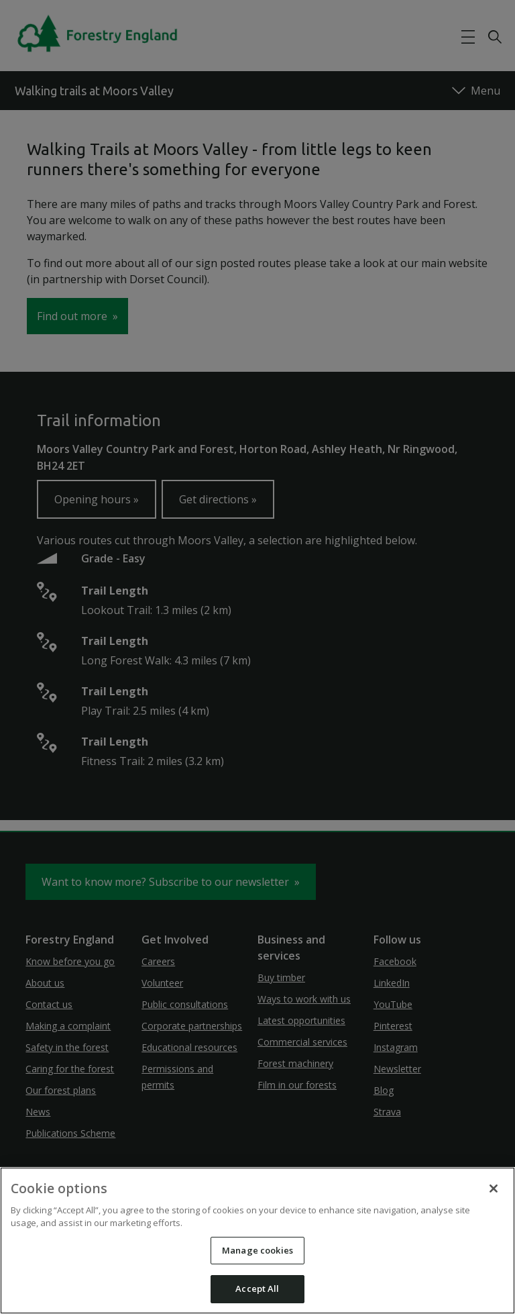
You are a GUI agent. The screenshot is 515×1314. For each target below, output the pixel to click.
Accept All (257, 1288)
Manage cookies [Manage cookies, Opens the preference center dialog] (257, 1250)
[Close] (493, 1188)
